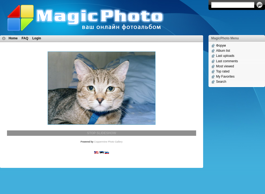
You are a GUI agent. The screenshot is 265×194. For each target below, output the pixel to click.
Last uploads (225, 56)
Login (36, 38)
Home (13, 38)
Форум (221, 45)
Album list (223, 51)
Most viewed (225, 66)
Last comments (227, 61)
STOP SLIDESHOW (101, 133)
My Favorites (225, 76)
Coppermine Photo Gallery (108, 141)
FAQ (25, 38)
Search (221, 82)
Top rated (222, 71)
